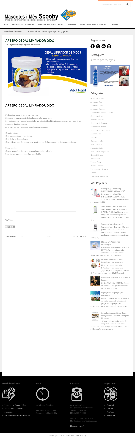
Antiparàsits (95, 134)
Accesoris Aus (96, 102)
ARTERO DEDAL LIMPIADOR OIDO (29, 40)
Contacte (113, 24)
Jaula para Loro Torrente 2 (112, 224)
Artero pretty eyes (102, 60)
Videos (93, 173)
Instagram (111, 415)
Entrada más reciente (15, 236)
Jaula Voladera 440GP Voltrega (113, 206)
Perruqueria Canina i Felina (50, 24)
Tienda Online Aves (13, 31)
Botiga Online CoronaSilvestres (17, 415)
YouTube (110, 412)
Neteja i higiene (23, 45)
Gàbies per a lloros (98, 141)
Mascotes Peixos (97, 148)
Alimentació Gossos (98, 123)
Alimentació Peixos (98, 127)
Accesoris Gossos (97, 109)
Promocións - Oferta (99, 169)
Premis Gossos (96, 166)
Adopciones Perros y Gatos (93, 24)
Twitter (110, 409)
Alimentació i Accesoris (23, 24)
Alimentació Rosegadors (100, 130)
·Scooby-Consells (97, 98)
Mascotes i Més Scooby (76, 435)
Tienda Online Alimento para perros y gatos (47, 31)
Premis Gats (95, 162)
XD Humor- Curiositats (99, 176)
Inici (6, 24)
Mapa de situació (77, 426)
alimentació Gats (97, 120)
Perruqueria (35, 45)
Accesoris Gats (96, 105)
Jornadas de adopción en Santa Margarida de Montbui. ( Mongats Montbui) (115, 315)
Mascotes (71, 24)
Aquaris (93, 137)
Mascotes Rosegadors (99, 151)
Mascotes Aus (96, 144)
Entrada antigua (79, 236)
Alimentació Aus (96, 116)
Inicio (48, 236)
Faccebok (110, 405)
